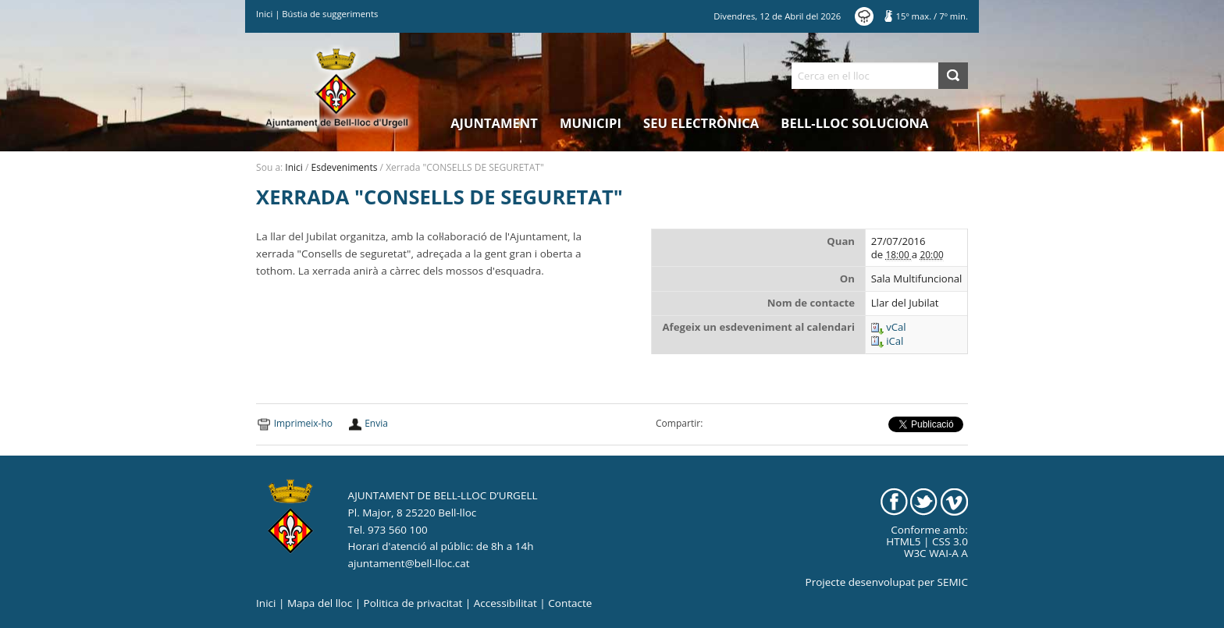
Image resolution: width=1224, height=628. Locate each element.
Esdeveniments (344, 167)
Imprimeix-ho (303, 423)
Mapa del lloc (319, 603)
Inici (264, 14)
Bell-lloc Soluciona (854, 123)
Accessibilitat (505, 603)
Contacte (570, 603)
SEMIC (953, 582)
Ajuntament (494, 123)
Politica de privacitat (413, 603)
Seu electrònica (701, 123)
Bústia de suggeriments (330, 14)
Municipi (590, 123)
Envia (376, 423)
